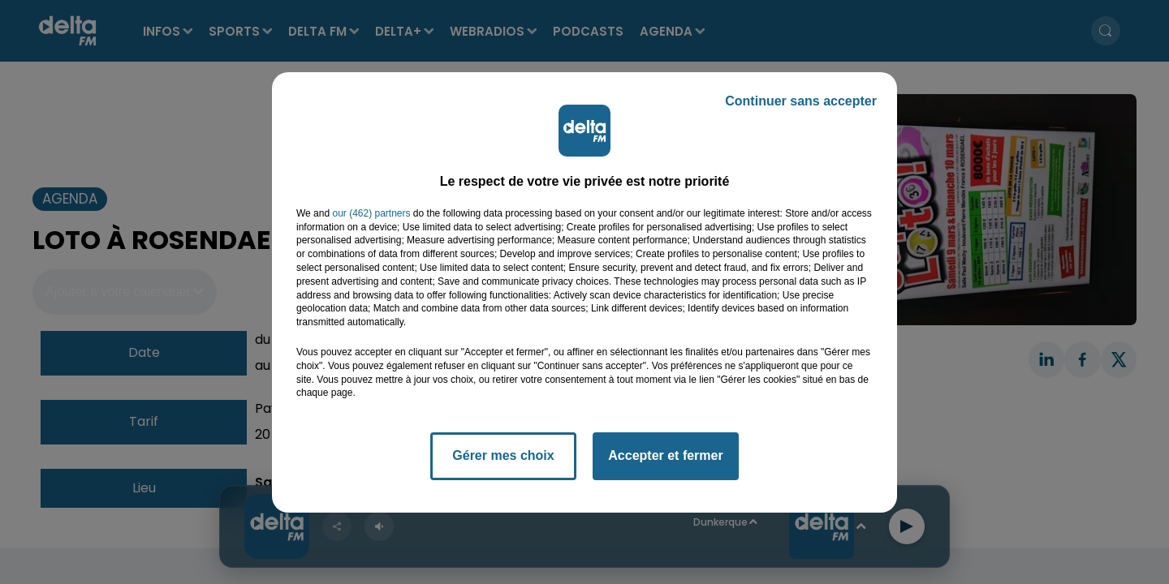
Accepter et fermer (665, 455)
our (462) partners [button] (371, 213)
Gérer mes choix (503, 455)
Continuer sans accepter (801, 101)
